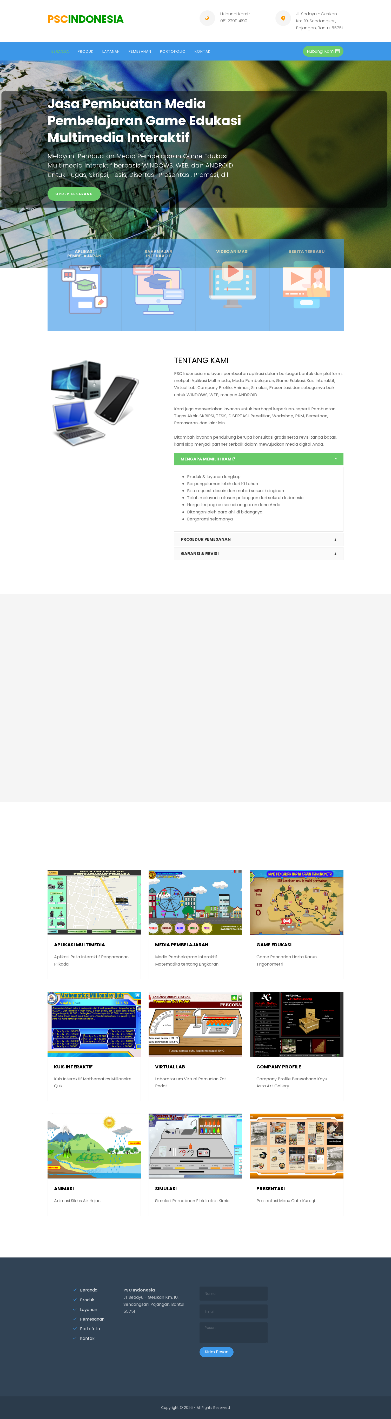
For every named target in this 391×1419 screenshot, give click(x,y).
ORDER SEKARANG (74, 194)
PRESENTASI (270, 1188)
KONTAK (202, 51)
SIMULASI (166, 1188)
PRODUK (86, 51)
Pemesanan (88, 1319)
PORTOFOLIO (173, 51)
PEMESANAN (140, 51)
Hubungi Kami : (235, 14)
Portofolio (86, 1329)
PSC (86, 19)
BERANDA (60, 51)
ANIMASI (64, 1188)
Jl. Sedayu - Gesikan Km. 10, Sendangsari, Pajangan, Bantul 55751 (319, 21)
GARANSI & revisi (200, 554)
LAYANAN (111, 51)
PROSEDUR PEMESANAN (206, 539)
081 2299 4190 (233, 21)
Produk (83, 1300)
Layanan (85, 1310)
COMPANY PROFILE (278, 1066)
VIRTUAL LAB (170, 1066)
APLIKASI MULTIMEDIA (79, 944)
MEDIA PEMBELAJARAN (181, 944)
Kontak (84, 1338)
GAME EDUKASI (273, 944)
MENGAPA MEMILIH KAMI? (208, 459)
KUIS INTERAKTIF (73, 1066)
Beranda (85, 1290)
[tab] (258, 459)
